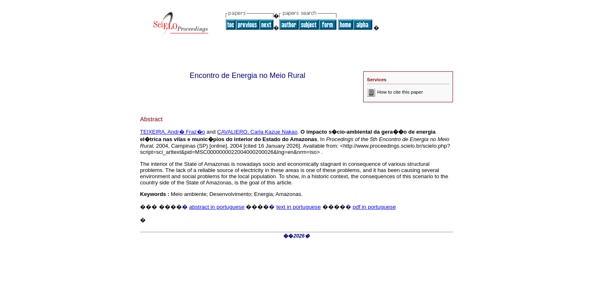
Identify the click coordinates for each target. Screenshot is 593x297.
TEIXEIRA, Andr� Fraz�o (172, 132)
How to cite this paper (395, 92)
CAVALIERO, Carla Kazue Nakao (257, 132)
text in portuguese (298, 207)
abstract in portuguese (217, 207)
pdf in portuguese (374, 207)
